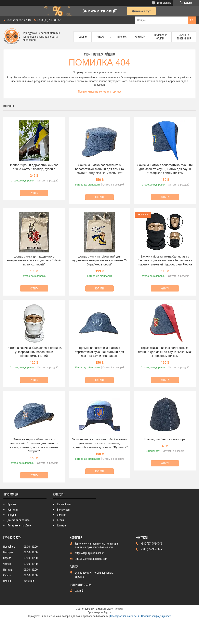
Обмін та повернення (183, 36)
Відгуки (12, 515)
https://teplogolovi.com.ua (89, 553)
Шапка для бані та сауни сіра (165, 439)
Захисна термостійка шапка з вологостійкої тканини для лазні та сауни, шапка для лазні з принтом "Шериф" (34, 445)
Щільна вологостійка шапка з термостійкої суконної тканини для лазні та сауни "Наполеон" (99, 351)
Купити (34, 193)
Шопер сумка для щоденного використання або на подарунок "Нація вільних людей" (34, 260)
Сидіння (61, 515)
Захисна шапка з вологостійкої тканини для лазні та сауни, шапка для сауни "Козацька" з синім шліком (165, 169)
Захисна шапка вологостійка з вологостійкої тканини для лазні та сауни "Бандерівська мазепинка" (99, 169)
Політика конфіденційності (156, 616)
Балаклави (63, 509)
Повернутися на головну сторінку (99, 91)
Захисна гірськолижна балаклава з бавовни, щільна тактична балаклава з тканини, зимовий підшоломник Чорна (165, 260)
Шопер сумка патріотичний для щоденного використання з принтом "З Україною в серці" (99, 260)
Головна (82, 36)
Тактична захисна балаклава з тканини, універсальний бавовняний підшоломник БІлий (34, 351)
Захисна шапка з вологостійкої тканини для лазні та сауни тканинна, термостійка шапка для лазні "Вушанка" (99, 443)
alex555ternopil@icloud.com (91, 559)
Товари (100, 36)
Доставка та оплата (160, 36)
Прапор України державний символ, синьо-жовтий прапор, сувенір (34, 167)
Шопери (61, 525)
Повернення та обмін (19, 525)
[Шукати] (192, 20)
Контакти (140, 36)
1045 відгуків (164, 2)
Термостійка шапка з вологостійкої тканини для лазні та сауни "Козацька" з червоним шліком (165, 351)
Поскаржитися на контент (124, 616)
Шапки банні (64, 504)
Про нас (122, 36)
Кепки (60, 520)
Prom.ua (118, 608)
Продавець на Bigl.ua (99, 612)
